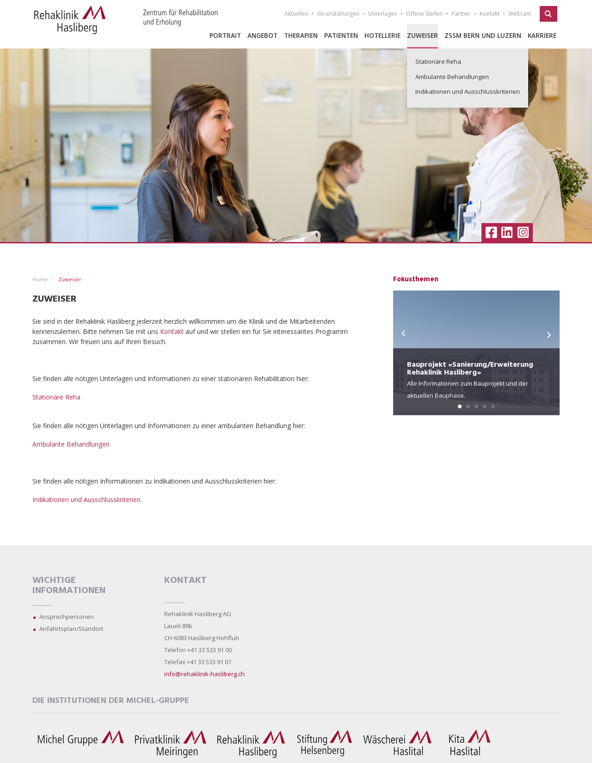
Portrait (225, 35)
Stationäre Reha (56, 397)
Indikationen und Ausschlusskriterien (86, 499)
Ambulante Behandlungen (71, 444)
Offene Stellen (424, 14)
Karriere (542, 35)
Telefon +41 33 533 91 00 (198, 650)
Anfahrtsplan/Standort (71, 628)
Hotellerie (382, 35)
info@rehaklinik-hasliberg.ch (204, 674)
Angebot (262, 35)
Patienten (341, 35)
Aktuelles (296, 14)
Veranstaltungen (338, 14)
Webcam (519, 14)
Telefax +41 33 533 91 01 (197, 662)
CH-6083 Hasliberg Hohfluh (201, 638)
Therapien (301, 35)
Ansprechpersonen (66, 616)
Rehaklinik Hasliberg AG (197, 614)
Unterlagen (382, 14)
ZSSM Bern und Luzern (482, 35)
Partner (461, 14)
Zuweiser (422, 35)
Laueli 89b (178, 626)
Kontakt (490, 14)
